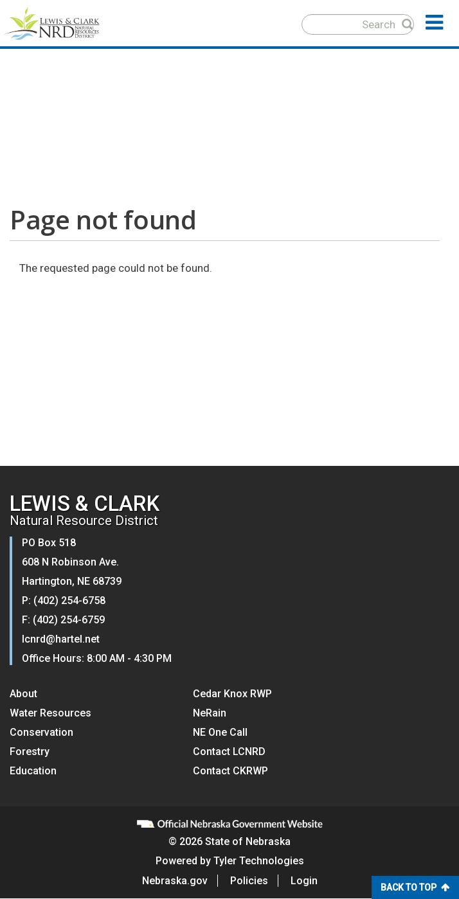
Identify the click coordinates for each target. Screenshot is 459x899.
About (23, 694)
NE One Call (220, 732)
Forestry (30, 751)
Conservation (41, 732)
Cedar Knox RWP (232, 694)
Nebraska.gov (175, 881)
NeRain (209, 713)
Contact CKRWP (230, 771)
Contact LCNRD (229, 751)
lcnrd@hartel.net (61, 639)
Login (304, 881)
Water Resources (50, 713)
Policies (249, 881)
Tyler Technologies (258, 861)
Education (33, 771)
